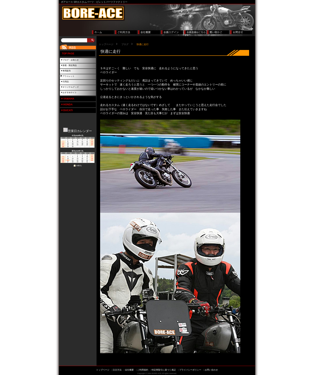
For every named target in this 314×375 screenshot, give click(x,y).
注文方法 (117, 370)
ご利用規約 (142, 370)
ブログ (125, 44)
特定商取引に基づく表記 (164, 370)
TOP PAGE (68, 53)
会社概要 (129, 370)
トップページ (106, 44)
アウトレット (68, 76)
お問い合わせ (211, 370)
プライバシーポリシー (190, 370)
